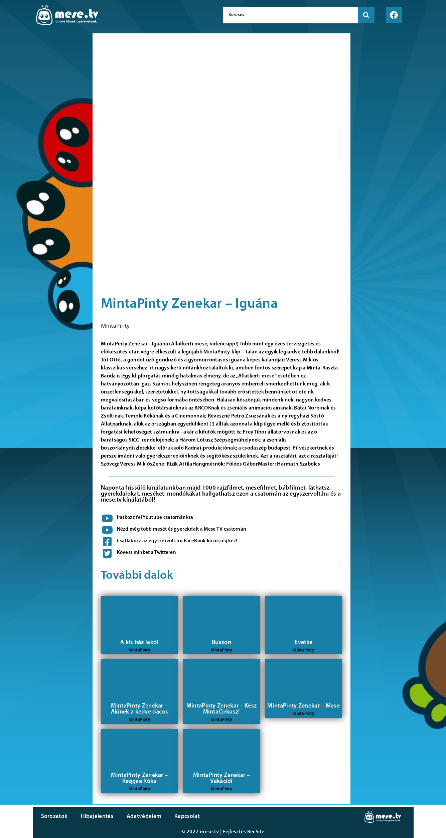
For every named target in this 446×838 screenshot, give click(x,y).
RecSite (256, 832)
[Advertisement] (44, 147)
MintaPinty (115, 325)
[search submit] (366, 15)
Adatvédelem (144, 816)
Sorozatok (54, 816)
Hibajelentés (97, 816)
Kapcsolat (187, 816)
